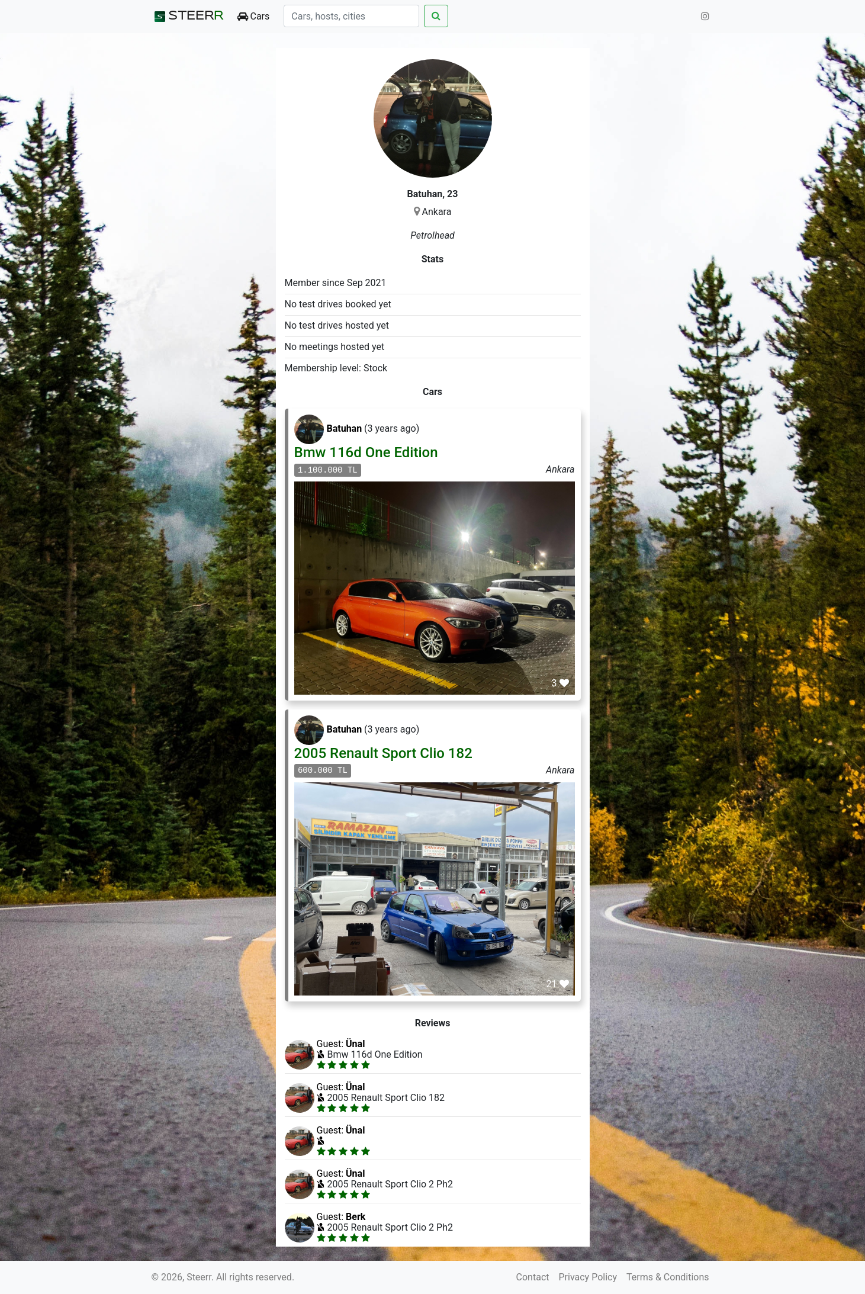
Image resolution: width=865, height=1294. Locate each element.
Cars (253, 16)
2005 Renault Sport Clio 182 (383, 753)
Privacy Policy (588, 1277)
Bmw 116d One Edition (366, 452)
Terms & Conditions (667, 1277)
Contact (532, 1277)
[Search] (351, 16)
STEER (187, 16)
